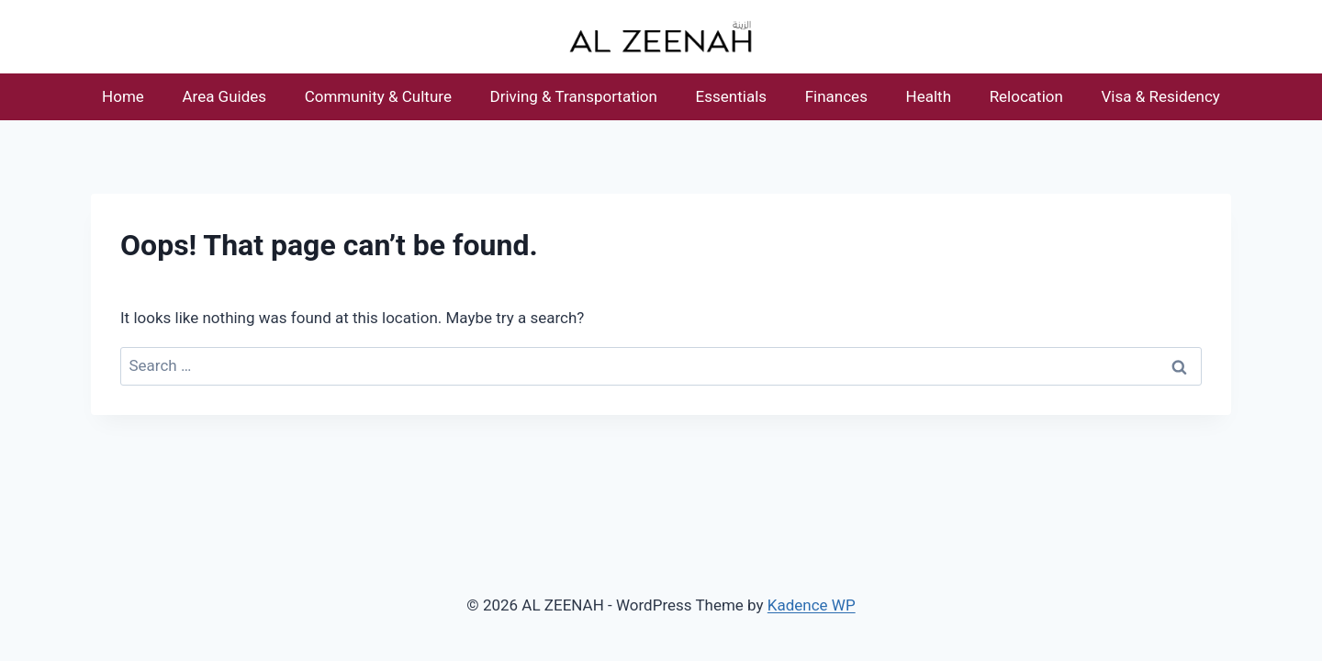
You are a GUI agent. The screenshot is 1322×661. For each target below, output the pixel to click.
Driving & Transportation (573, 96)
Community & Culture (378, 96)
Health (928, 96)
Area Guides (224, 96)
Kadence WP (811, 605)
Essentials (731, 96)
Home (123, 96)
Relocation (1026, 96)
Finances (836, 96)
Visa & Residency (1161, 96)
